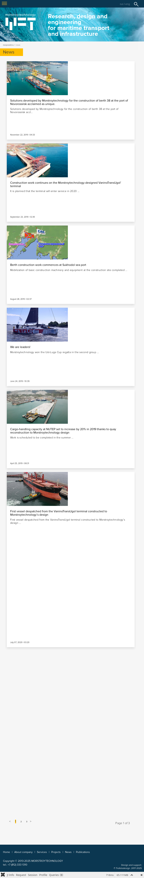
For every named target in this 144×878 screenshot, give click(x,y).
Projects (56, 852)
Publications (83, 852)
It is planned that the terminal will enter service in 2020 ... (45, 191)
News (68, 852)
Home (6, 852)
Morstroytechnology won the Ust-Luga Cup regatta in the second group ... (54, 352)
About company (23, 852)
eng (127, 4)
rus (121, 4)
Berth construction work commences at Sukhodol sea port (48, 265)
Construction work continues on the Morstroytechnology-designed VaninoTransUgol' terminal (65, 184)
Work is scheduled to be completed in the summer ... (41, 437)
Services (42, 852)
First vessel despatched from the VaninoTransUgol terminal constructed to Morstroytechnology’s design (58, 513)
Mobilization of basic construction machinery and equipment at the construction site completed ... (68, 270)
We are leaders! (20, 347)
